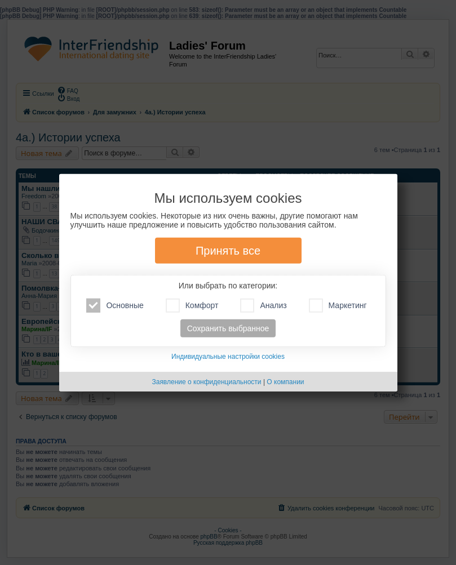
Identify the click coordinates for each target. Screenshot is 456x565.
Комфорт (192, 306)
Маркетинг (338, 306)
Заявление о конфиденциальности (206, 382)
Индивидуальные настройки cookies (228, 357)
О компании (285, 382)
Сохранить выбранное (228, 328)
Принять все (228, 250)
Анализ (263, 306)
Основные (114, 306)
